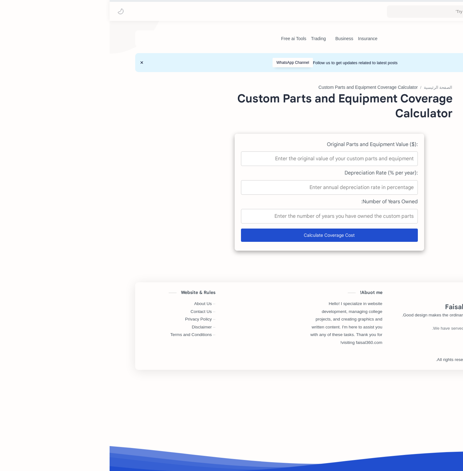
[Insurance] (258, 39)
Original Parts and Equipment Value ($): (262, 239)
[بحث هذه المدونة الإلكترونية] (332, 11)
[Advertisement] (224, 122)
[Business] (235, 39)
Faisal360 (377, 454)
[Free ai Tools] (184, 39)
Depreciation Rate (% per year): (271, 268)
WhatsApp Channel (183, 62)
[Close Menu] (32, 62)
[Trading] (208, 39)
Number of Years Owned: (280, 296)
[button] (11, 11)
